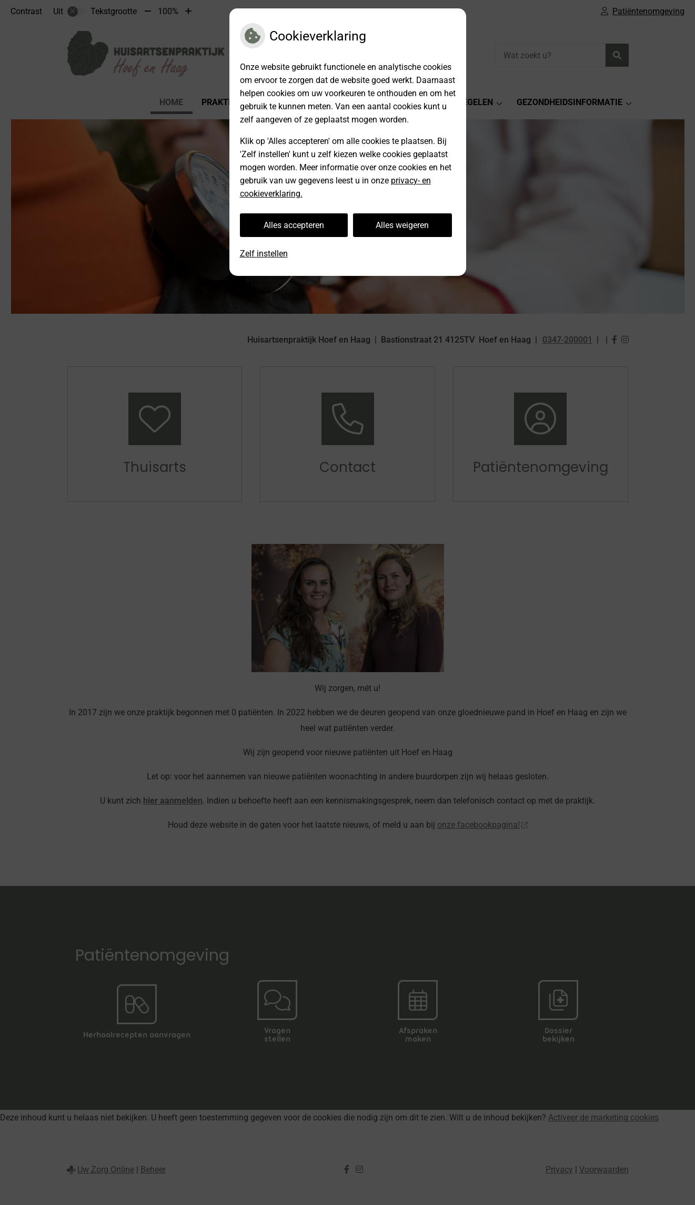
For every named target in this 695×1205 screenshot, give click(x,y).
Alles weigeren (402, 225)
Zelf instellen (264, 254)
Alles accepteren (294, 225)
